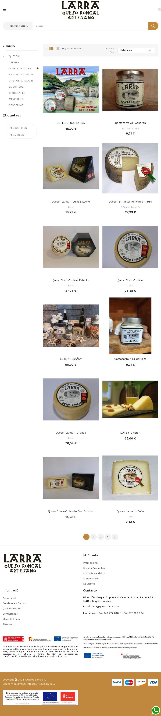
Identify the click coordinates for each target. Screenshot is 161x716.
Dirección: (89, 597)
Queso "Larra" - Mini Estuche (70, 280)
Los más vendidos (94, 573)
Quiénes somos (12, 608)
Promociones (91, 562)
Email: (87, 606)
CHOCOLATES (17, 92)
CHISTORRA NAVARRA (21, 80)
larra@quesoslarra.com (105, 606)
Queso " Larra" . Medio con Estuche (71, 511)
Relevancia (136, 50)
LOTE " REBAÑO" (71, 358)
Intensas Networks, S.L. (41, 683)
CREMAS (14, 62)
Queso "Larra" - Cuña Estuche (71, 201)
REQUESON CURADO (21, 74)
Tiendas (7, 624)
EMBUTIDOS (16, 86)
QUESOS (14, 56)
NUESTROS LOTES (20, 68)
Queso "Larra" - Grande (71, 432)
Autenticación (91, 578)
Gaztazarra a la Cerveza (130, 358)
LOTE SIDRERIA (130, 432)
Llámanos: (89, 613)
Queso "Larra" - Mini (130, 280)
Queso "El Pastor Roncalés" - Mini (130, 201)
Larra (71, 207)
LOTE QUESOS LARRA (71, 123)
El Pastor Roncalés (130, 207)
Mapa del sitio (11, 619)
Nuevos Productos (94, 568)
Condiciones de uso (14, 603)
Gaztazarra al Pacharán (130, 123)
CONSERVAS (16, 105)
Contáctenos (10, 613)
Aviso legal (9, 598)
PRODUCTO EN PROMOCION (18, 131)
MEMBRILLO (16, 99)
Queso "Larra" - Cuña (130, 511)
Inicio (10, 46)
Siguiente (115, 536)
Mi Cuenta (89, 583)
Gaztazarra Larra (130, 128)
